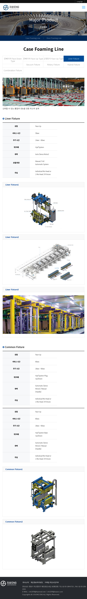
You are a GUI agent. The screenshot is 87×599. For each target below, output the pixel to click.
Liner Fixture (73, 58)
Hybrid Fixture (73, 64)
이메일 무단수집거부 (52, 582)
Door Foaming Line (54, 38)
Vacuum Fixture (33, 64)
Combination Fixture (13, 70)
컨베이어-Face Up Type (33, 58)
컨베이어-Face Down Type (13, 59)
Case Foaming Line (33, 38)
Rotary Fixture (53, 64)
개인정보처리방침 (37, 582)
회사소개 (26, 582)
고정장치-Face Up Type (53, 58)
